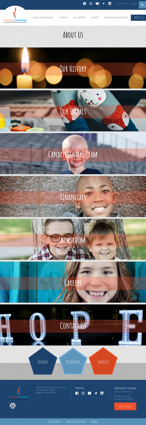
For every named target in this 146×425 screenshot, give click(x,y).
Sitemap (94, 421)
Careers (73, 282)
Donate (43, 362)
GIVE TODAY (125, 406)
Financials (73, 197)
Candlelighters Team (73, 154)
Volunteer (73, 362)
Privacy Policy (55, 421)
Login (134, 3)
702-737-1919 (50, 393)
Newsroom (73, 240)
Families (103, 362)
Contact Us (122, 3)
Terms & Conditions (76, 421)
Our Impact (73, 111)
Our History (73, 68)
